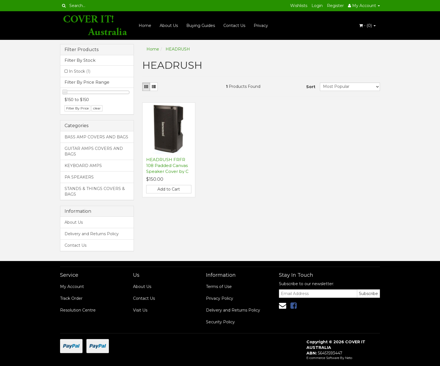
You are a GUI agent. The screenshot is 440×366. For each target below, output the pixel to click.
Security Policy (220, 321)
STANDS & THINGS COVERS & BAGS (95, 191)
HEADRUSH (178, 49)
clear (97, 108)
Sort (310, 86)
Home (145, 25)
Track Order (71, 298)
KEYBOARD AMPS (83, 165)
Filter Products (81, 49)
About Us (169, 25)
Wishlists (298, 5)
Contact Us (234, 25)
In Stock (79, 71)
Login (317, 5)
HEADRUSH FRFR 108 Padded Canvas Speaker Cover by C (167, 165)
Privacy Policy (219, 298)
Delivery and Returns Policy (92, 233)
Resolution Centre (78, 310)
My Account (72, 286)
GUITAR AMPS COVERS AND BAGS (94, 151)
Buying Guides (200, 25)
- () (367, 25)
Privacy (261, 25)
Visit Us (140, 310)
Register (335, 5)
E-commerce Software (322, 358)
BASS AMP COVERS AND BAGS (96, 136)
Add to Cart (168, 189)
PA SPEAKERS (79, 177)
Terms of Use (219, 286)
